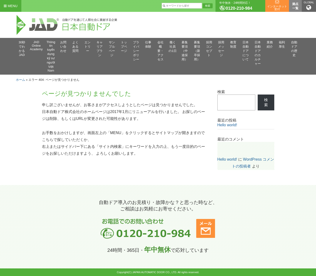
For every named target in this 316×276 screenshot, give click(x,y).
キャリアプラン (99, 49)
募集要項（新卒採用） (197, 51)
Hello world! (227, 125)
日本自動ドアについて (246, 51)
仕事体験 (148, 44)
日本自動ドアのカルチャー (258, 53)
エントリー (87, 47)
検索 (221, 92)
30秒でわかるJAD (22, 49)
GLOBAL (309, 5)
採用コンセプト (209, 49)
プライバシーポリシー (136, 51)
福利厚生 (282, 44)
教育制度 (233, 44)
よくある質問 (75, 47)
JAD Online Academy (36, 45)
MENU (10, 6)
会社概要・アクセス (160, 51)
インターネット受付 (277, 8)
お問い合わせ (63, 47)
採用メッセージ (221, 49)
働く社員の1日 (172, 47)
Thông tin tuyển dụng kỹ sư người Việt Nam (50, 56)
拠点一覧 (295, 6)
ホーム (20, 79)
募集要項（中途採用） (185, 51)
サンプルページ (112, 49)
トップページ (124, 47)
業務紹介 (270, 44)
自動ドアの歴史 (294, 49)
